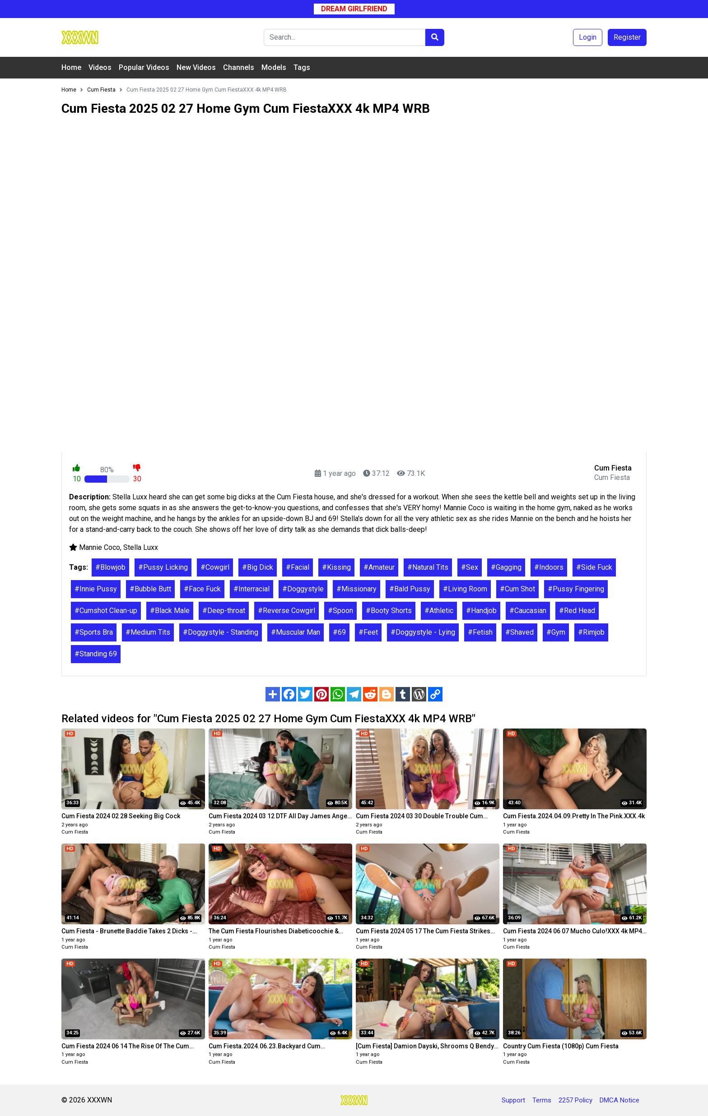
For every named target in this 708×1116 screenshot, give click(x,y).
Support (513, 1100)
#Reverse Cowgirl (286, 610)
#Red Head (577, 610)
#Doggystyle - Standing (220, 632)
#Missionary (356, 589)
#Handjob (481, 610)
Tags (301, 67)
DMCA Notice (619, 1100)
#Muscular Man (295, 632)
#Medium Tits (148, 632)
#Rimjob (591, 632)
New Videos (196, 67)
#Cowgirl (214, 567)
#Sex (469, 567)
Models (273, 67)
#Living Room (465, 589)
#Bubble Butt (150, 589)
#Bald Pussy (409, 589)
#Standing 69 (96, 654)
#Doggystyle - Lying (423, 632)
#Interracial (251, 589)
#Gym (555, 632)
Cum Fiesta (74, 832)
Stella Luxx (140, 547)
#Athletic (438, 610)
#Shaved (519, 632)
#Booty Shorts (389, 610)
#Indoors (549, 567)
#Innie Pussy (96, 589)
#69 (339, 632)
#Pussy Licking (163, 567)
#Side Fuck (594, 567)
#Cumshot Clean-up (106, 610)
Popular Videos (144, 67)
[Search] (344, 37)
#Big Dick (257, 567)
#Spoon (340, 610)
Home (71, 67)
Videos (100, 67)
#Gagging (506, 567)
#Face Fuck (202, 589)
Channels (238, 67)
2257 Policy (575, 1100)
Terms (541, 1100)
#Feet (368, 632)
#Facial (297, 567)
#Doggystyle (303, 589)
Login (587, 37)
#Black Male (170, 610)
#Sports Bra (94, 632)
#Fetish (480, 632)
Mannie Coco (99, 547)
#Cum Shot (517, 589)
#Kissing (336, 567)
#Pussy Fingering (576, 589)
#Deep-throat (223, 610)
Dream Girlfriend (354, 9)
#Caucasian (527, 610)
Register (627, 37)
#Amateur (379, 567)
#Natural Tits (427, 567)
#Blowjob (110, 567)
